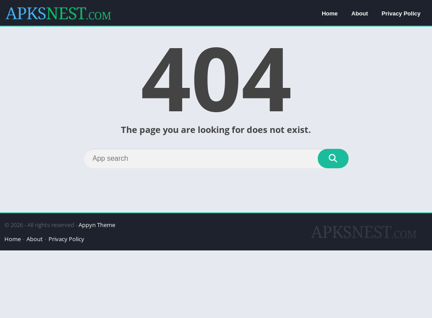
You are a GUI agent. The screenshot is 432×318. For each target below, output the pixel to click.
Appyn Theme (97, 225)
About (359, 13)
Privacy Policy (401, 13)
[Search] (216, 158)
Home (330, 13)
